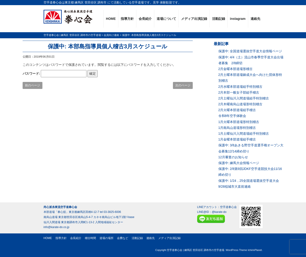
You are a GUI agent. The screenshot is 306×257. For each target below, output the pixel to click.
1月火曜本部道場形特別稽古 (238, 122)
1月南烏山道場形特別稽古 (237, 128)
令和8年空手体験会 (232, 116)
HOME (111, 19)
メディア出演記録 (194, 19)
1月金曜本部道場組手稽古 (237, 139)
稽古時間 (90, 238)
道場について (166, 19)
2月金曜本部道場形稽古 (235, 69)
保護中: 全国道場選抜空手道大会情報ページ (250, 51)
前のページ (32, 85)
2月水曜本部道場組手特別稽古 (240, 86)
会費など (122, 238)
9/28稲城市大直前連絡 (234, 186)
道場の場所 (106, 238)
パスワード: (55, 73)
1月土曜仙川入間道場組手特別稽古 (243, 133)
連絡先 (255, 19)
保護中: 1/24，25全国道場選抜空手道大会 (248, 181)
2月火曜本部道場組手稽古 (237, 110)
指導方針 (127, 19)
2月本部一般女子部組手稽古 (238, 92)
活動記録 (218, 19)
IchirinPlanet (255, 250)
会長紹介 (145, 19)
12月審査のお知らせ (233, 157)
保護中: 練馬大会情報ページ (238, 163)
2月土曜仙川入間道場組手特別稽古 (243, 98)
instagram (238, 19)
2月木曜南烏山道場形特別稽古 (240, 104)
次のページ (182, 85)
